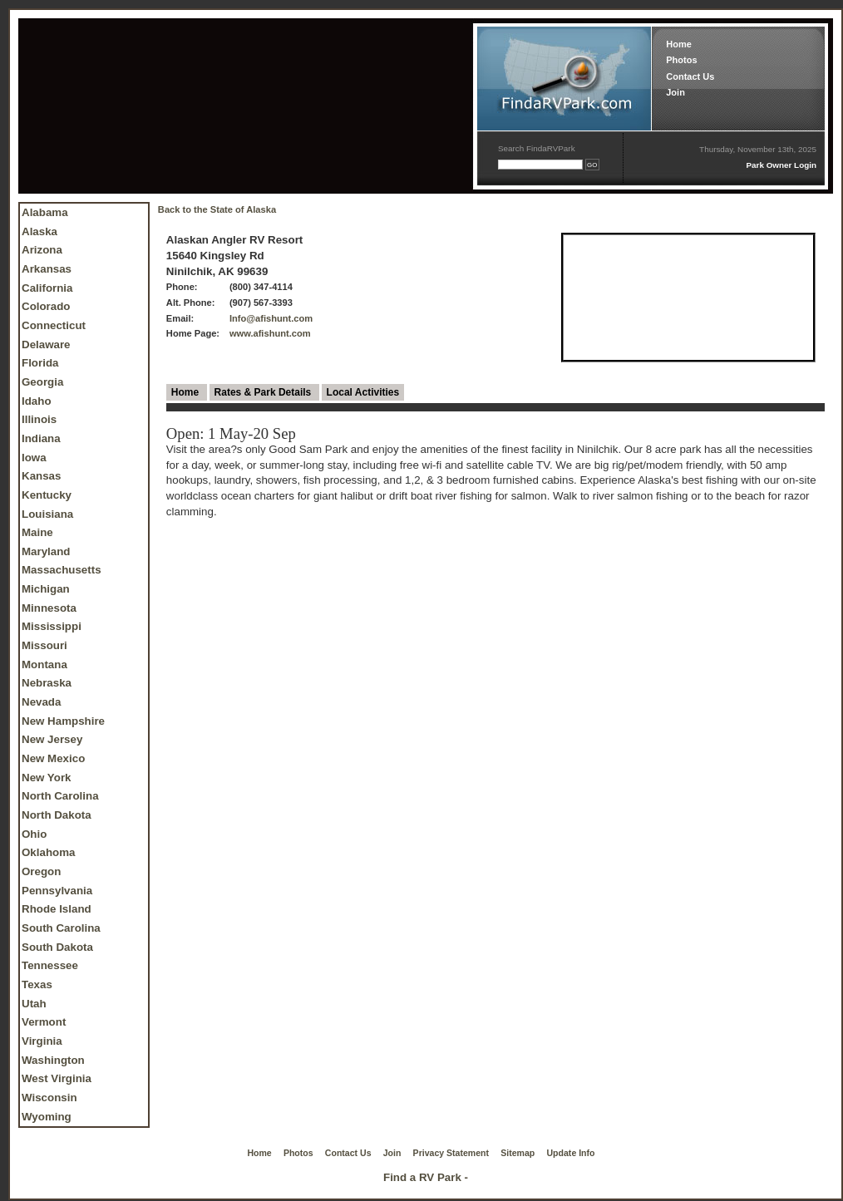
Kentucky (46, 495)
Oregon (41, 871)
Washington (53, 1060)
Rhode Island (56, 909)
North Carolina (60, 796)
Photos (681, 60)
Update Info (571, 1153)
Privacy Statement (451, 1153)
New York (46, 777)
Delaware (46, 344)
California (47, 288)
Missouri (44, 645)
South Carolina (61, 928)
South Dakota (57, 947)
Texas (37, 984)
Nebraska (46, 683)
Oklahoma (48, 852)
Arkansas (46, 269)
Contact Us (690, 76)
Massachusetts (61, 570)
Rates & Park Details (264, 392)
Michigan (46, 589)
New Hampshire (63, 721)
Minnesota (49, 608)
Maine (37, 532)
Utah (34, 1003)
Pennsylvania (57, 890)
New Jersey (52, 739)
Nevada (41, 702)
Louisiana (47, 514)
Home (679, 44)
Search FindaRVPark (536, 148)
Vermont (44, 1022)
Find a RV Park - (425, 1177)
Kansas (41, 476)
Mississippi (51, 626)
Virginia (42, 1041)
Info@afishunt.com (271, 318)
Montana (44, 664)
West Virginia (56, 1078)
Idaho (37, 401)
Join (675, 92)
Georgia (42, 382)
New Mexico (53, 758)
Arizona (42, 250)
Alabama (45, 212)
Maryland (46, 551)
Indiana (41, 438)
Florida (40, 363)
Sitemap (517, 1153)
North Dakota (56, 815)
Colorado (46, 306)
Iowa (34, 457)
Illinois (39, 419)
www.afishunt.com (270, 333)
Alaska (39, 231)
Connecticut (54, 325)
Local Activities (363, 392)
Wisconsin (49, 1097)
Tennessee (50, 965)
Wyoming (46, 1116)
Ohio (34, 834)
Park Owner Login (781, 165)
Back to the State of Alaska (217, 209)
